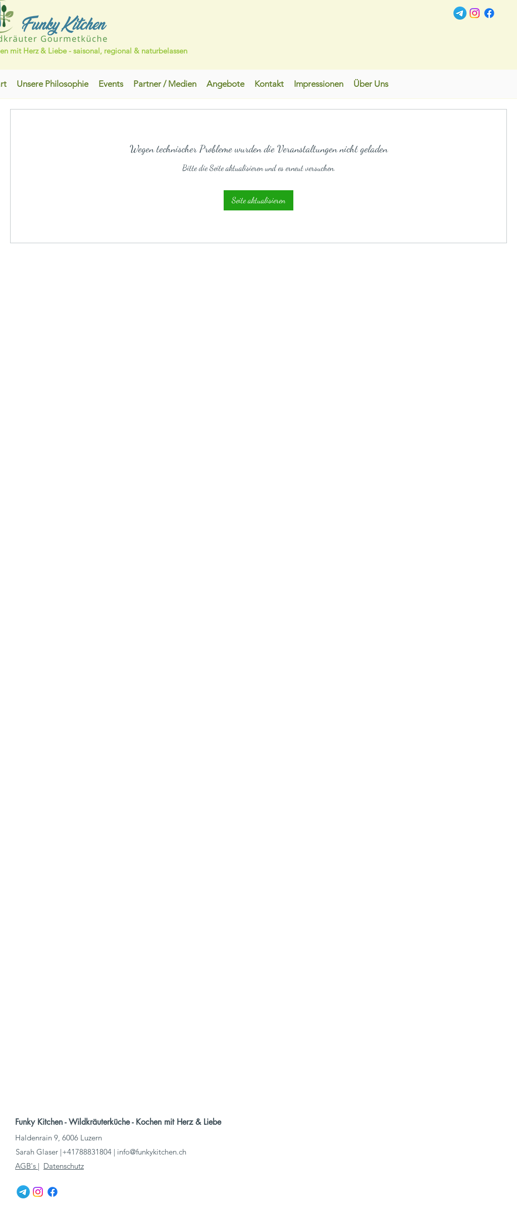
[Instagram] (474, 13)
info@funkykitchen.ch (151, 1152)
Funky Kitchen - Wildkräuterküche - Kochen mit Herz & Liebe (119, 1122)
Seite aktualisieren (258, 200)
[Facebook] (489, 13)
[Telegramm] (460, 13)
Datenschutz (63, 1166)
